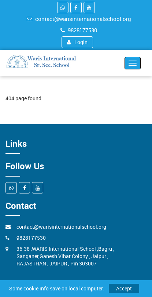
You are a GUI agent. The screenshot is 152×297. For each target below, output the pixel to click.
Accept (124, 288)
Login (77, 42)
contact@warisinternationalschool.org (79, 18)
